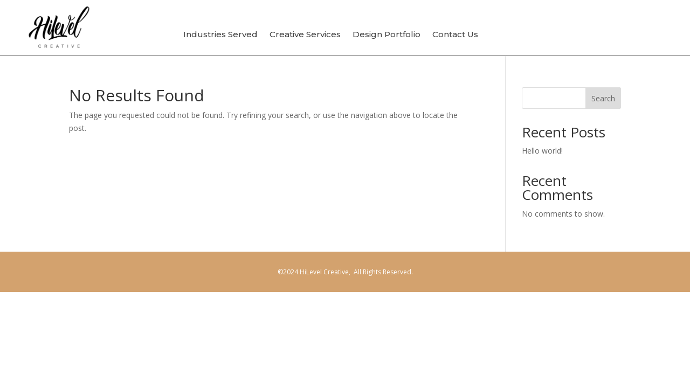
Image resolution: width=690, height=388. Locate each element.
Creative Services (305, 35)
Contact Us (455, 35)
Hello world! (542, 151)
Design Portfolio (386, 35)
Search (603, 98)
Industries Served (220, 35)
